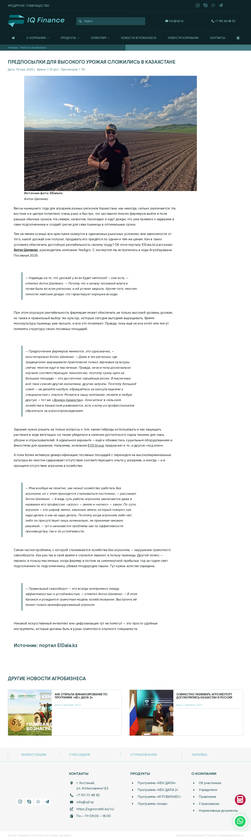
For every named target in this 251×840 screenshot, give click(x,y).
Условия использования (190, 835)
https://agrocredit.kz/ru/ (95, 809)
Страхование (143, 754)
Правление (207, 797)
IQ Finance (38, 835)
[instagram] (198, 5)
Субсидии (79, 754)
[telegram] (221, 5)
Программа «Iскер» (153, 804)
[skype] (205, 5)
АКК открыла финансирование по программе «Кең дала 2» (81, 696)
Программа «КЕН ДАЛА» (157, 783)
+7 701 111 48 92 (88, 795)
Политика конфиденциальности (224, 835)
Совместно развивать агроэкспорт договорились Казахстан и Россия (204, 696)
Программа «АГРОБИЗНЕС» (159, 797)
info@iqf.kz (176, 21)
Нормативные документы (218, 811)
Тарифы (199, 754)
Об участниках (210, 783)
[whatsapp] (213, 5)
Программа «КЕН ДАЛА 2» (158, 790)
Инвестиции (33, 754)
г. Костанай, (85, 783)
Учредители (208, 790)
